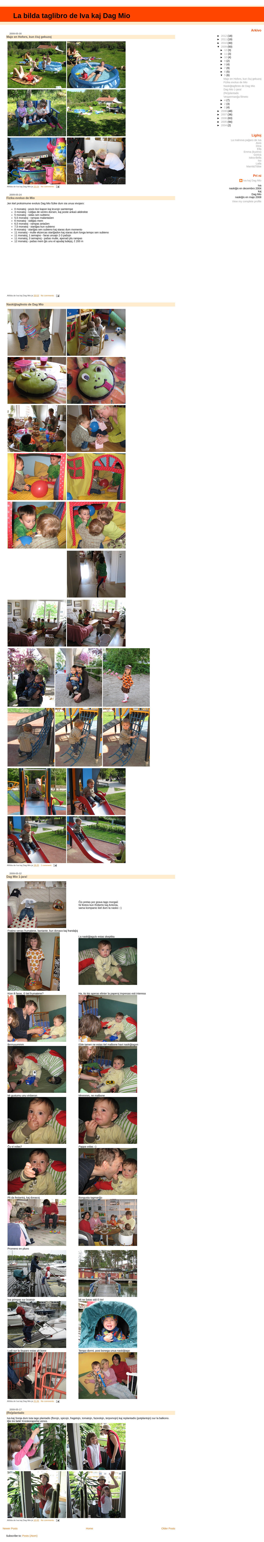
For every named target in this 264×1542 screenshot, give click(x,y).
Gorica (257, 154)
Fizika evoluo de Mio (20, 198)
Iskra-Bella (255, 157)
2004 (224, 125)
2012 (224, 35)
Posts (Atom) (29, 1535)
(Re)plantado (15, 1412)
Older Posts (168, 1528)
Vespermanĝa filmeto (235, 96)
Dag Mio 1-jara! (16, 876)
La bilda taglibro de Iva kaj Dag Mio (71, 16)
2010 (224, 43)
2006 (224, 118)
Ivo (259, 160)
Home (89, 1528)
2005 (224, 121)
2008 (224, 111)
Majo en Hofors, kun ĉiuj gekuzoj (29, 36)
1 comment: (46, 865)
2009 (224, 46)
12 (226, 50)
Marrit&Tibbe (253, 166)
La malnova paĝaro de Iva (246, 140)
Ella (259, 148)
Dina (258, 145)
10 (226, 57)
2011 (224, 39)
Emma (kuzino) (252, 151)
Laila (258, 163)
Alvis (258, 143)
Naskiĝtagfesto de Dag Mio (24, 304)
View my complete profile (246, 201)
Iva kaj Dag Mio (252, 180)
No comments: (48, 186)
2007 (224, 114)
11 (226, 53)
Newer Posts (10, 1528)
